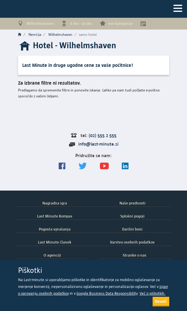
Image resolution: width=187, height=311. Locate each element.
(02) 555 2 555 (102, 135)
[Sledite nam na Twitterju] (83, 166)
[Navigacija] (178, 8)
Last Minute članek (54, 242)
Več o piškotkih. (153, 293)
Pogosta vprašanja (55, 229)
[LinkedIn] (125, 166)
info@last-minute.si (98, 143)
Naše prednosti (132, 203)
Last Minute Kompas (54, 216)
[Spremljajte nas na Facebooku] (62, 166)
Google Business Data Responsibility (107, 293)
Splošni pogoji (132, 216)
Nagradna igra (54, 203)
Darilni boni (132, 229)
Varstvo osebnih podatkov (132, 242)
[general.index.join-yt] (104, 166)
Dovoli (161, 301)
